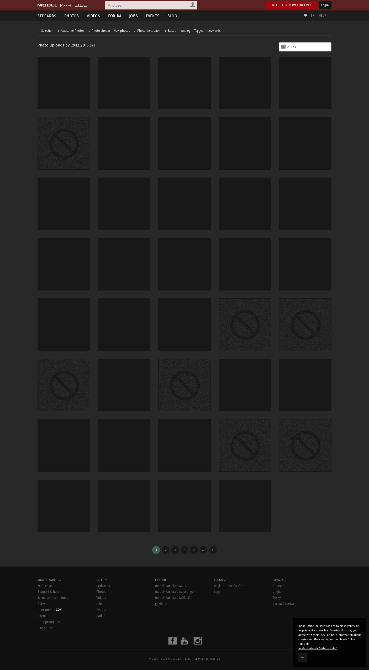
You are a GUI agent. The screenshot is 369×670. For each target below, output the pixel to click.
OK (302, 657)
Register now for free (292, 5)
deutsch (278, 586)
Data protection (49, 622)
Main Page (45, 586)
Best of (172, 31)
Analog (186, 31)
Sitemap (43, 616)
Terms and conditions (53, 598)
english (278, 592)
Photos (71, 15)
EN (312, 15)
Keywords (213, 31)
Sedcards (47, 15)
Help (322, 15)
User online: (50, 610)
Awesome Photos (72, 31)
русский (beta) (283, 604)
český (277, 598)
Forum (114, 15)
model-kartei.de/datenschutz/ (317, 648)
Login (325, 5)
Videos (93, 15)
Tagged (199, 31)
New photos (122, 31)
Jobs (133, 15)
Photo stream (101, 31)
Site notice (45, 628)
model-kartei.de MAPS (171, 586)
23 (203, 550)
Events (153, 15)
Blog (172, 15)
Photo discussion (149, 31)
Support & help (49, 592)
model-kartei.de (179, 659)
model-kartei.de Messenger (175, 592)
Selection (47, 31)
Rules (42, 604)
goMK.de (161, 604)
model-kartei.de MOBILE (172, 598)
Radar (100, 616)
